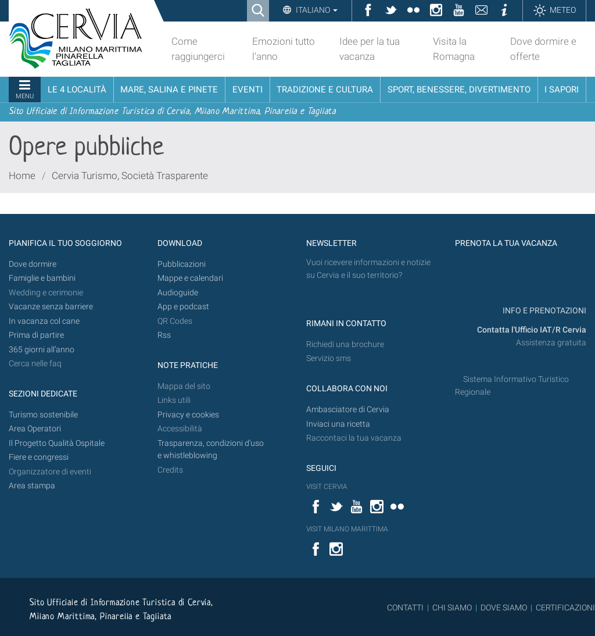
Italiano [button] (316, 10)
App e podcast (183, 307)
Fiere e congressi (39, 457)
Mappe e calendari (190, 278)
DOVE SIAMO (503, 607)
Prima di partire (36, 335)
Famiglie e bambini (42, 278)
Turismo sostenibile (43, 415)
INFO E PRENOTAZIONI (543, 311)
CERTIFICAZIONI (565, 607)
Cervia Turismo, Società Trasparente (130, 175)
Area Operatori (35, 429)
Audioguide (177, 293)
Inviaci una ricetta (338, 424)
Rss (164, 335)
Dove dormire (32, 264)
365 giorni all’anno (41, 350)
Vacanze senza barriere (51, 307)
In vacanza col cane (44, 321)
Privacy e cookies (188, 415)
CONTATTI (405, 607)
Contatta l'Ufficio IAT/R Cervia (531, 330)
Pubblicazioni (181, 264)
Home (22, 175)
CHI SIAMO (452, 607)
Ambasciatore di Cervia (347, 410)
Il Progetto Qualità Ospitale (57, 443)
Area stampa (32, 486)
